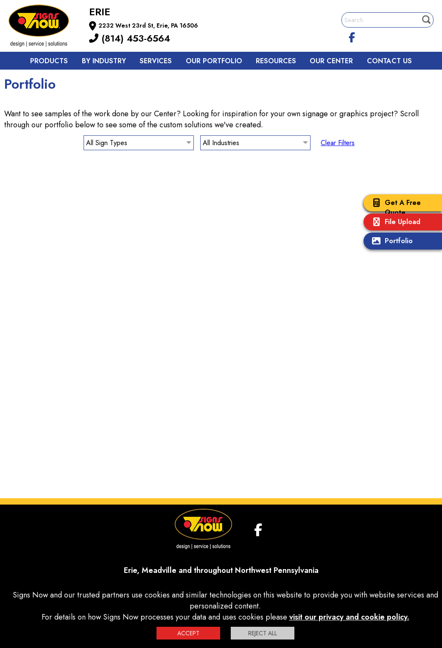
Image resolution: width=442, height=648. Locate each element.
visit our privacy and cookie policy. (349, 617)
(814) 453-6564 (129, 38)
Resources (276, 61)
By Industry (104, 61)
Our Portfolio (214, 61)
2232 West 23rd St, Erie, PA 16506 (148, 25)
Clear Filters (338, 143)
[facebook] (352, 36)
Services (156, 61)
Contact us (389, 61)
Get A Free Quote (394, 207)
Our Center (331, 61)
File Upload (394, 222)
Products (49, 61)
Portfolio (390, 241)
